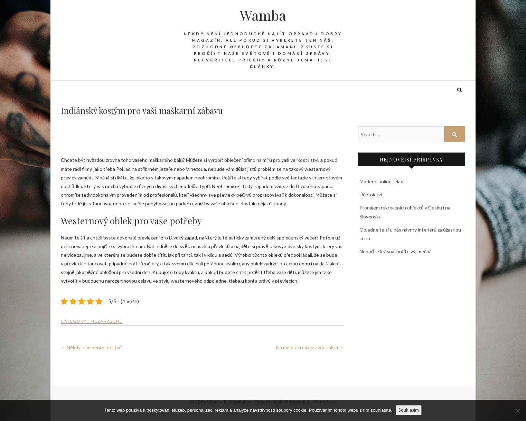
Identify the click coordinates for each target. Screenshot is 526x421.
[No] (517, 410)
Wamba (263, 15)
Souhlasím (408, 410)
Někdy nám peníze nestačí (92, 347)
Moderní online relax (381, 181)
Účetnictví (370, 194)
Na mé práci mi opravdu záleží (310, 347)
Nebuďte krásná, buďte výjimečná (395, 251)
